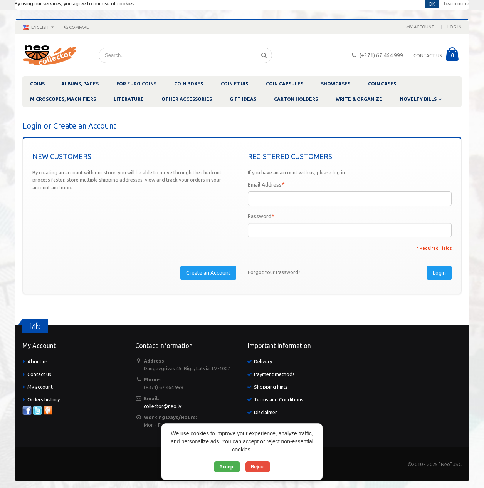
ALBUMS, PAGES (80, 83)
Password (259, 216)
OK (432, 4)
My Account (420, 27)
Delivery (263, 361)
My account (40, 386)
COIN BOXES (188, 83)
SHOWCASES (335, 83)
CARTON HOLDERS (296, 99)
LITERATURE (129, 99)
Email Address (265, 184)
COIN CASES (382, 83)
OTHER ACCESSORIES (186, 99)
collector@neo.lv (163, 406)
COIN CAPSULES (284, 83)
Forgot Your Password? (274, 272)
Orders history (43, 399)
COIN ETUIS (234, 83)
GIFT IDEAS (243, 99)
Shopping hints (271, 386)
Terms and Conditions (278, 399)
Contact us (39, 374)
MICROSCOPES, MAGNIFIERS (63, 99)
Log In (454, 27)
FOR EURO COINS (136, 83)
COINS (37, 83)
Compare (76, 27)
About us (37, 361)
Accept (227, 467)
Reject (258, 467)
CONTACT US (427, 55)
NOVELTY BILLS (418, 99)
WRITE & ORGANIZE (359, 99)
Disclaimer (265, 412)
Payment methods (274, 374)
